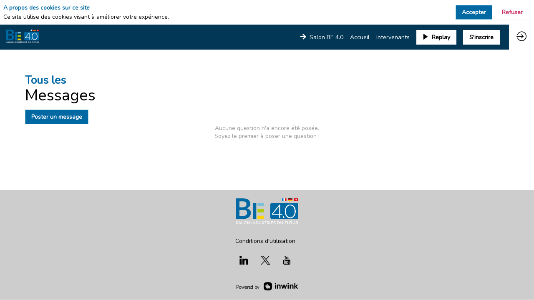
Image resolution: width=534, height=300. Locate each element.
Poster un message (56, 117)
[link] (321, 37)
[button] (436, 37)
